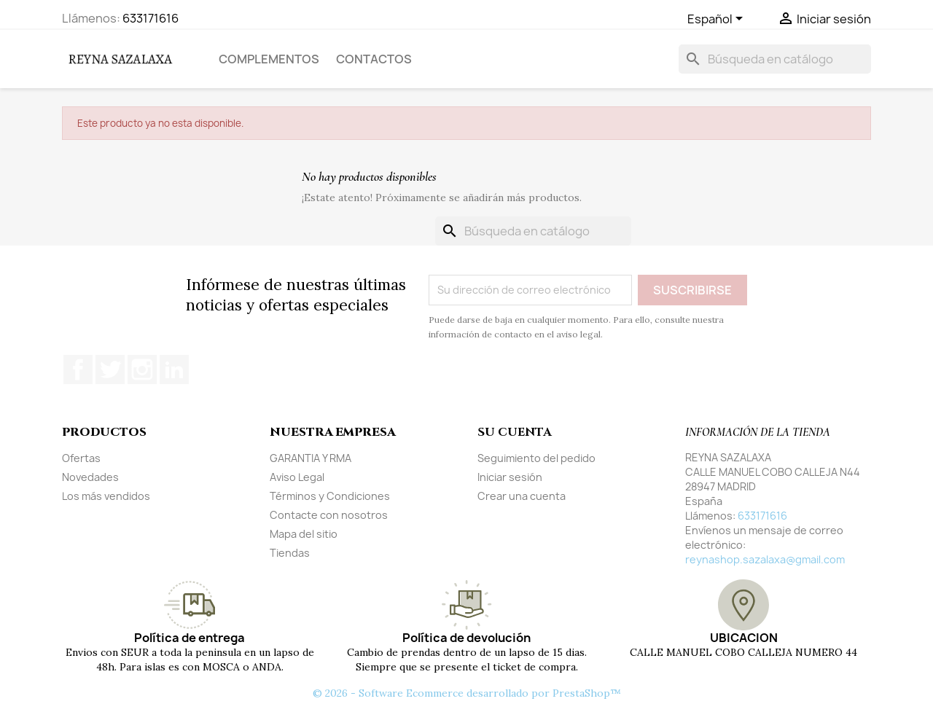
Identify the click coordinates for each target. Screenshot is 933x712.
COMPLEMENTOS (269, 59)
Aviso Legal (297, 477)
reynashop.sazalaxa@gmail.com (765, 559)
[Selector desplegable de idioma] (717, 19)
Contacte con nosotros (329, 515)
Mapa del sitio (303, 534)
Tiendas (290, 553)
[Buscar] (775, 59)
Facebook (78, 369)
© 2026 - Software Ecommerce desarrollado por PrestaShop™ (467, 693)
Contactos (374, 59)
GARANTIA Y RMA (310, 458)
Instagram (142, 369)
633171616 (150, 18)
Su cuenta (514, 432)
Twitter (110, 369)
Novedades (90, 477)
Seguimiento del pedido (536, 458)
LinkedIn (174, 369)
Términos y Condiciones (330, 496)
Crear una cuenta (521, 496)
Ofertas (81, 458)
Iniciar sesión (509, 477)
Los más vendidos (106, 496)
